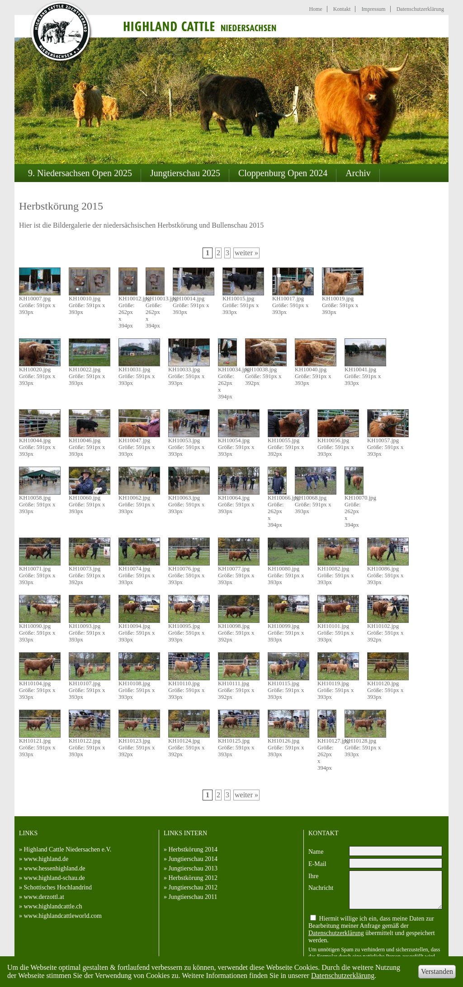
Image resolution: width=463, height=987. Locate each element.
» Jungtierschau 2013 (190, 868)
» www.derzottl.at (41, 896)
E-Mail (317, 864)
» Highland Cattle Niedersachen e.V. (65, 849)
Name (315, 851)
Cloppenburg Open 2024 (282, 173)
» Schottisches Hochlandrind (55, 887)
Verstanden (437, 971)
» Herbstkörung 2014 (190, 849)
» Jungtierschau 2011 (190, 896)
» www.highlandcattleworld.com (60, 915)
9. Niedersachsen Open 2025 (80, 173)
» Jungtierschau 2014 (190, 859)
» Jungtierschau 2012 (190, 887)
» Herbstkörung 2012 (190, 878)
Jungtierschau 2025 (185, 173)
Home (315, 9)
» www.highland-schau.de (52, 878)
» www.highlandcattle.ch (50, 906)
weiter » (246, 253)
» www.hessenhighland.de (52, 868)
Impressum (373, 9)
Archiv (358, 173)
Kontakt (342, 9)
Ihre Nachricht (320, 882)
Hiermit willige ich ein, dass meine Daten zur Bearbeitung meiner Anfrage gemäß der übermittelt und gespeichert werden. (371, 929)
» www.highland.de (43, 859)
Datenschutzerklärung (342, 975)
